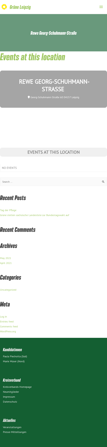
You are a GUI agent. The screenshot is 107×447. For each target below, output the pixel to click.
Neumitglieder (11, 391)
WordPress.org (8, 331)
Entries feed (7, 321)
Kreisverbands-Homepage (17, 386)
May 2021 (5, 258)
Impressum (9, 396)
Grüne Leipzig (20, 7)
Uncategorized (8, 289)
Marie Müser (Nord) (14, 361)
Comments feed (9, 326)
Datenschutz (10, 401)
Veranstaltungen (12, 427)
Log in (3, 316)
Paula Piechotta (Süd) (15, 356)
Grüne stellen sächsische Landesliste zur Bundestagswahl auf (34, 215)
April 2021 (6, 263)
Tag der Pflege (8, 210)
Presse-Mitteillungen (14, 432)
